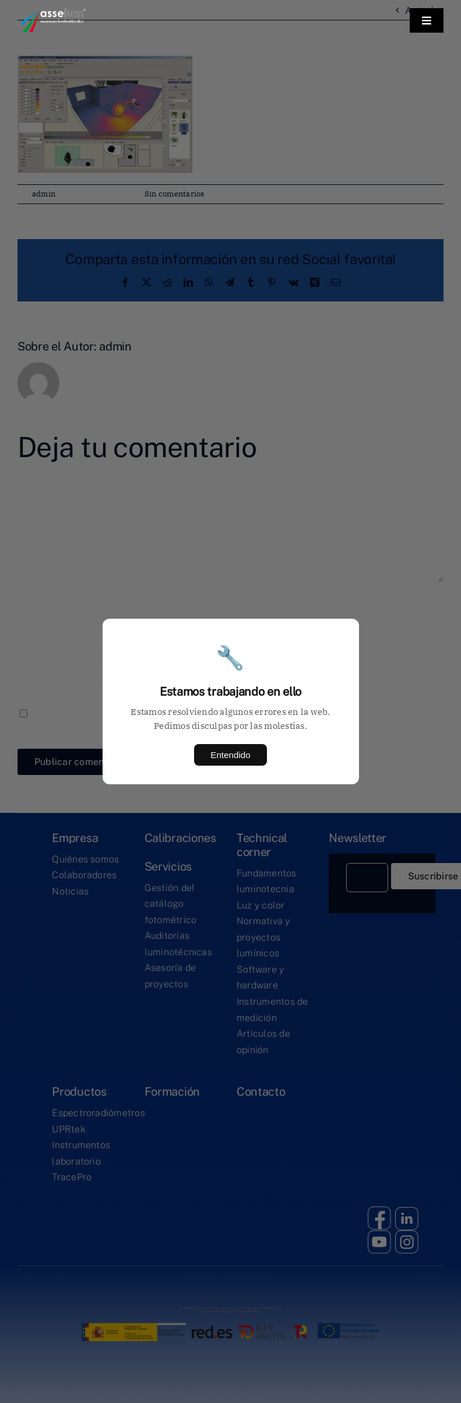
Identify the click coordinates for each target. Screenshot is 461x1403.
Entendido (230, 755)
